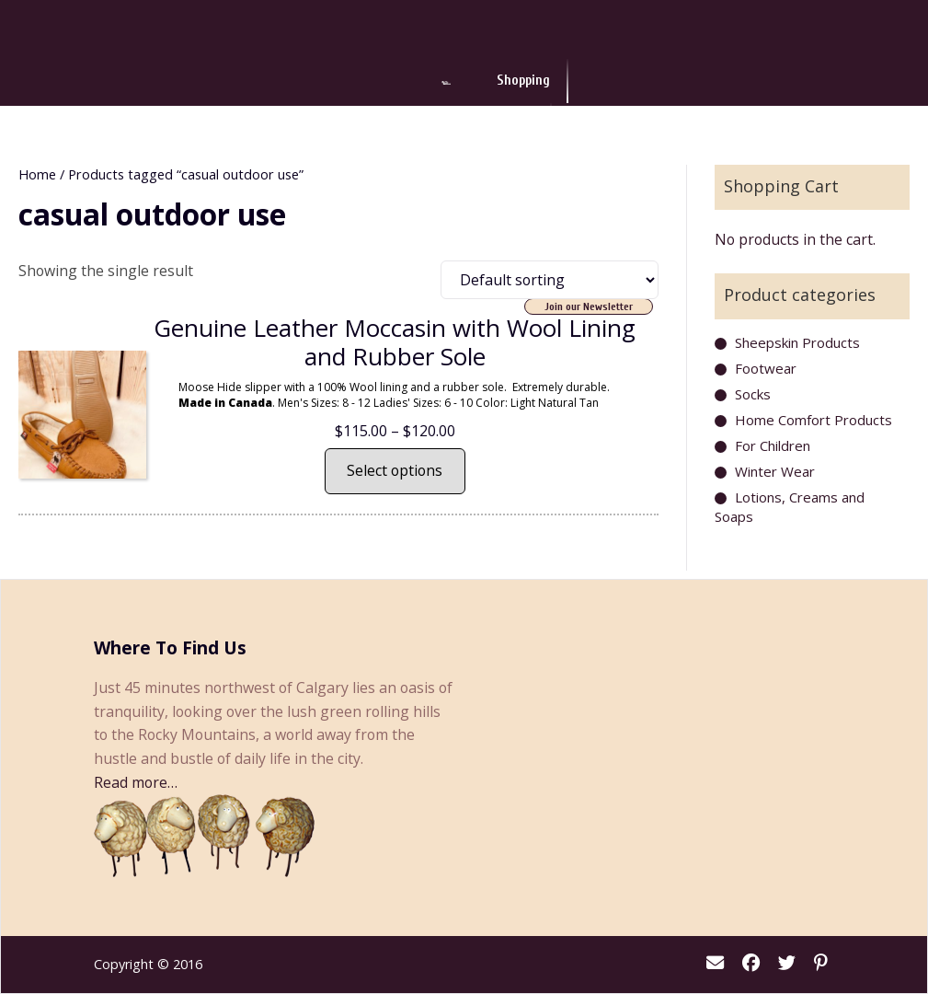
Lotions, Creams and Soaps (790, 507)
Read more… (136, 782)
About (623, 82)
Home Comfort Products (813, 419)
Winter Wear (775, 471)
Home (37, 174)
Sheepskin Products (797, 342)
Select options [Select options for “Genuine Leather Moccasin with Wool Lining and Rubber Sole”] (394, 470)
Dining (413, 82)
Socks (753, 394)
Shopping (334, 82)
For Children (772, 445)
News (556, 82)
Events (486, 82)
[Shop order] (550, 279)
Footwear (765, 368)
